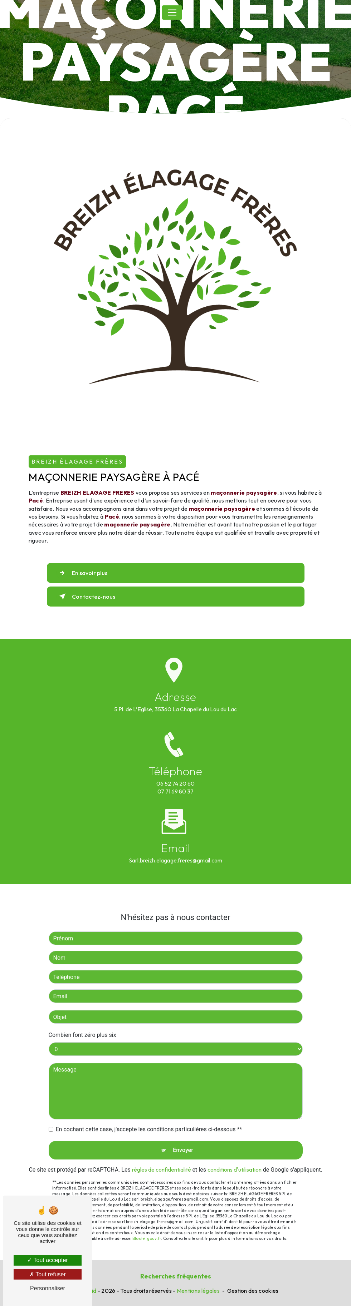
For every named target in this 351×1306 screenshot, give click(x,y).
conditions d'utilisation (235, 1160)
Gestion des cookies (253, 1290)
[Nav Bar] (172, 12)
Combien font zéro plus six (82, 1026)
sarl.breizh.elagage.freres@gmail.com (175, 851)
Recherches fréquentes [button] (175, 1276)
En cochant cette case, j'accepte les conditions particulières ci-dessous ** (149, 1120)
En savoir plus (81, 573)
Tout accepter (47, 1260)
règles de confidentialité (161, 1160)
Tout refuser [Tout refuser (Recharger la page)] (47, 1274)
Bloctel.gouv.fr (146, 1229)
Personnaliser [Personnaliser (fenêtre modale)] (47, 1288)
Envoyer (183, 1141)
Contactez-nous (85, 596)
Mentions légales (198, 1290)
